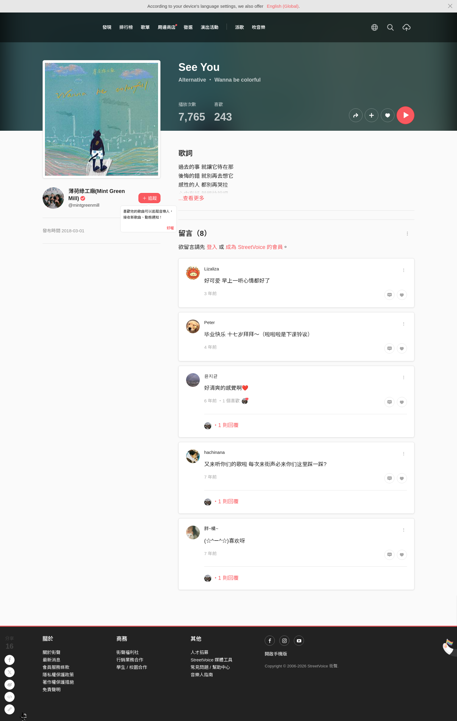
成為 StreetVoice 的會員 (254, 247)
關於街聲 (51, 652)
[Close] (450, 6)
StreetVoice (67, 27)
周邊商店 (167, 27)
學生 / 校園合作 (131, 667)
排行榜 (126, 27)
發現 (106, 27)
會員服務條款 (56, 667)
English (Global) (283, 6)
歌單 (145, 27)
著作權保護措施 (58, 682)
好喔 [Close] (170, 228)
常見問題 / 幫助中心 (210, 667)
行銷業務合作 (129, 659)
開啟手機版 (276, 653)
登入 (212, 247)
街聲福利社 (127, 652)
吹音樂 (258, 27)
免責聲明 (51, 689)
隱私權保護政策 (58, 674)
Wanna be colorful (237, 80)
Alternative (192, 80)
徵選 (188, 27)
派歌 (239, 27)
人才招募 (199, 652)
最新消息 (51, 659)
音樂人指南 (202, 674)
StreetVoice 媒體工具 (212, 659)
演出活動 (210, 27)
